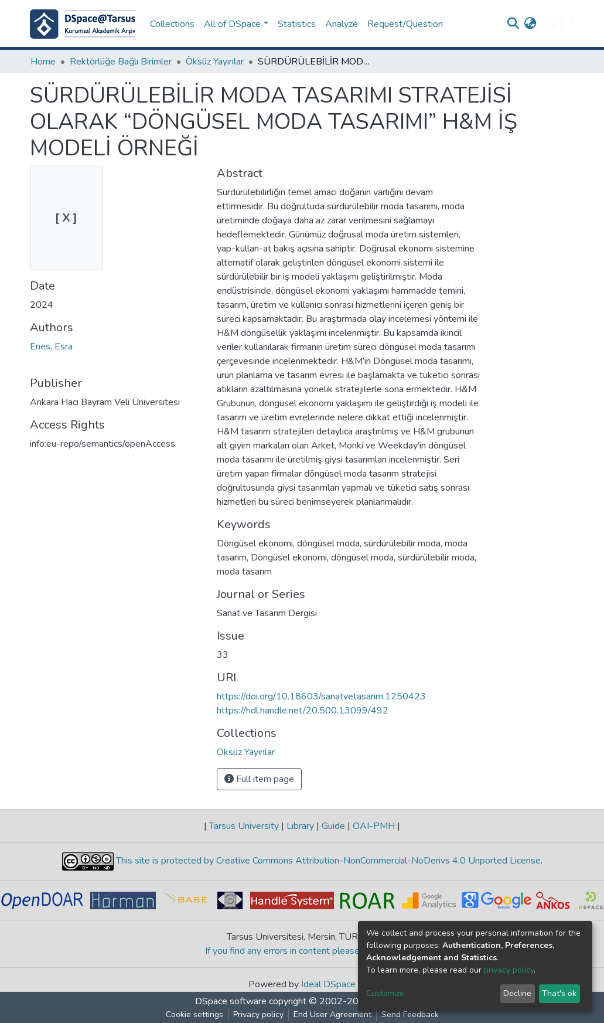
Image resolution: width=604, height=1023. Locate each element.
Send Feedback (410, 1014)
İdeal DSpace (328, 984)
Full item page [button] (259, 779)
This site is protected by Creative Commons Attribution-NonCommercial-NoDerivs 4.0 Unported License (327, 860)
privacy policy (509, 970)
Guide (333, 826)
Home (43, 61)
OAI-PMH (373, 826)
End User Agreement (332, 1014)
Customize (385, 993)
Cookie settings (194, 1014)
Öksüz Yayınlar (215, 61)
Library (300, 826)
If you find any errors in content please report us (302, 950)
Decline (517, 993)
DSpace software (231, 1001)
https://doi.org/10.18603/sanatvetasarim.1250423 (321, 696)
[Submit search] (513, 24)
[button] (530, 24)
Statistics (297, 24)
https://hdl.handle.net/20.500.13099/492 (302, 710)
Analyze (341, 24)
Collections (172, 24)
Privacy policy (258, 1014)
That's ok (559, 993)
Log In (553, 24)
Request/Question (405, 24)
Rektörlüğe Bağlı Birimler (121, 61)
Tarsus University (244, 826)
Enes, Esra (51, 346)
